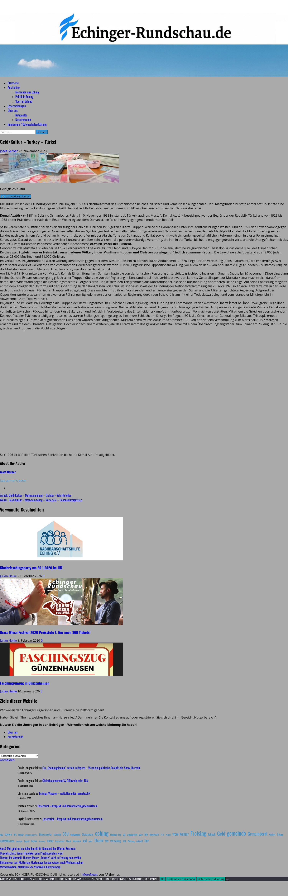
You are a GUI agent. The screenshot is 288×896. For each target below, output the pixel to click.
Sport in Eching (23, 101)
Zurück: (35, 495)
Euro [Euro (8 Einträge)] (141, 834)
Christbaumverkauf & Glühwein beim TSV (65, 780)
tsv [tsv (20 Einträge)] (106, 840)
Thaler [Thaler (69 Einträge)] (98, 840)
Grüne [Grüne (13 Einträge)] (280, 834)
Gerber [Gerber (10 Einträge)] (272, 834)
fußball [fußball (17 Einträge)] (211, 834)
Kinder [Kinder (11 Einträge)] (34, 841)
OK (163, 879)
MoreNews (90, 874)
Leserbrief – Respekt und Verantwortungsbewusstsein (68, 806)
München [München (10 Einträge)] (77, 841)
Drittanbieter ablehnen (181, 879)
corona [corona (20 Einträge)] (57, 834)
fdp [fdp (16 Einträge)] (146, 834)
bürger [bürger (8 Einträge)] (21, 834)
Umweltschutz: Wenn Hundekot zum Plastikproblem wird (31, 853)
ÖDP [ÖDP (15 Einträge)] (147, 841)
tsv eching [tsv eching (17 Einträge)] (115, 841)
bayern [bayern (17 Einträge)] (8, 834)
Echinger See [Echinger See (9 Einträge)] (115, 834)
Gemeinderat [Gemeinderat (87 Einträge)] (258, 833)
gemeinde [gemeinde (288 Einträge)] (236, 833)
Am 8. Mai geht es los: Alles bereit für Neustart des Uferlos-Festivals (37, 848)
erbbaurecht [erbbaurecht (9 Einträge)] (132, 834)
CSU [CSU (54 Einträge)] (66, 834)
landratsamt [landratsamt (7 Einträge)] (60, 841)
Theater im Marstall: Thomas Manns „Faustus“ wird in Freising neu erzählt (40, 858)
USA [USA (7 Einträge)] (124, 841)
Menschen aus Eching (27, 92)
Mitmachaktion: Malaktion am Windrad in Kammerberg (30, 867)
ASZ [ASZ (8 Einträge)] (1, 834)
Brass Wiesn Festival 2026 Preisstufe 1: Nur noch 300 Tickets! (45, 632)
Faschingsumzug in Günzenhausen (24, 683)
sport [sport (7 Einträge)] (91, 841)
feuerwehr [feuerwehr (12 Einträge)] (154, 834)
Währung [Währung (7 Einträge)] (131, 841)
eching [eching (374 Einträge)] (101, 833)
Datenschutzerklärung (211, 879)
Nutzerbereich (23, 119)
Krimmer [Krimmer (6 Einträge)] (42, 841)
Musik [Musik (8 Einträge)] (68, 841)
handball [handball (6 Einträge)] (19, 841)
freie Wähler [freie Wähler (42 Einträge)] (180, 834)
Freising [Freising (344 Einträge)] (198, 833)
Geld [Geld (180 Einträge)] (221, 833)
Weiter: (41, 500)
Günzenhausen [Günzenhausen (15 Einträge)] (7, 841)
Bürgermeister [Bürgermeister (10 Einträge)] (45, 834)
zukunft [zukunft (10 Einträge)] (139, 841)
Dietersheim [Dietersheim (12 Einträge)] (87, 834)
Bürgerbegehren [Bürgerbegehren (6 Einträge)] (31, 834)
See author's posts (13, 481)
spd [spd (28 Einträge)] (85, 840)
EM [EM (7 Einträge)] (124, 834)
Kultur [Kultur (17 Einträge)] (50, 841)
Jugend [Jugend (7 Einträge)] (26, 841)
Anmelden (7, 760)
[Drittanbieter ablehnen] (227, 879)
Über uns (12, 110)
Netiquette (21, 115)
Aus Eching (14, 87)
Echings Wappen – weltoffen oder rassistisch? (64, 793)
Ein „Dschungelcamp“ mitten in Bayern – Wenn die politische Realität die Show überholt (91, 768)
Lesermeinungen (17, 106)
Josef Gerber (9, 151)
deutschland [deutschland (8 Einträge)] (75, 834)
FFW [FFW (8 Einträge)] (162, 834)
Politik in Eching (24, 96)
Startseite (13, 83)
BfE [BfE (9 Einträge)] (15, 834)
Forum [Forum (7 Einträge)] (168, 834)
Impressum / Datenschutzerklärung (27, 124)
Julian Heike (8, 576)
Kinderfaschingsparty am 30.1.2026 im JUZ (31, 567)
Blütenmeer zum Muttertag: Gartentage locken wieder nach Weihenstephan (41, 862)
